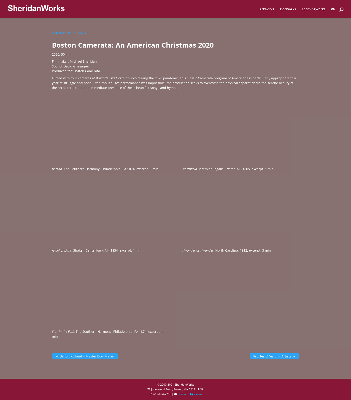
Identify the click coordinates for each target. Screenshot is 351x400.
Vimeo (196, 394)
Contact (180, 394)
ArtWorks (266, 9)
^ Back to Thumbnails (69, 33)
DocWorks (288, 9)
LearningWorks (313, 9)
